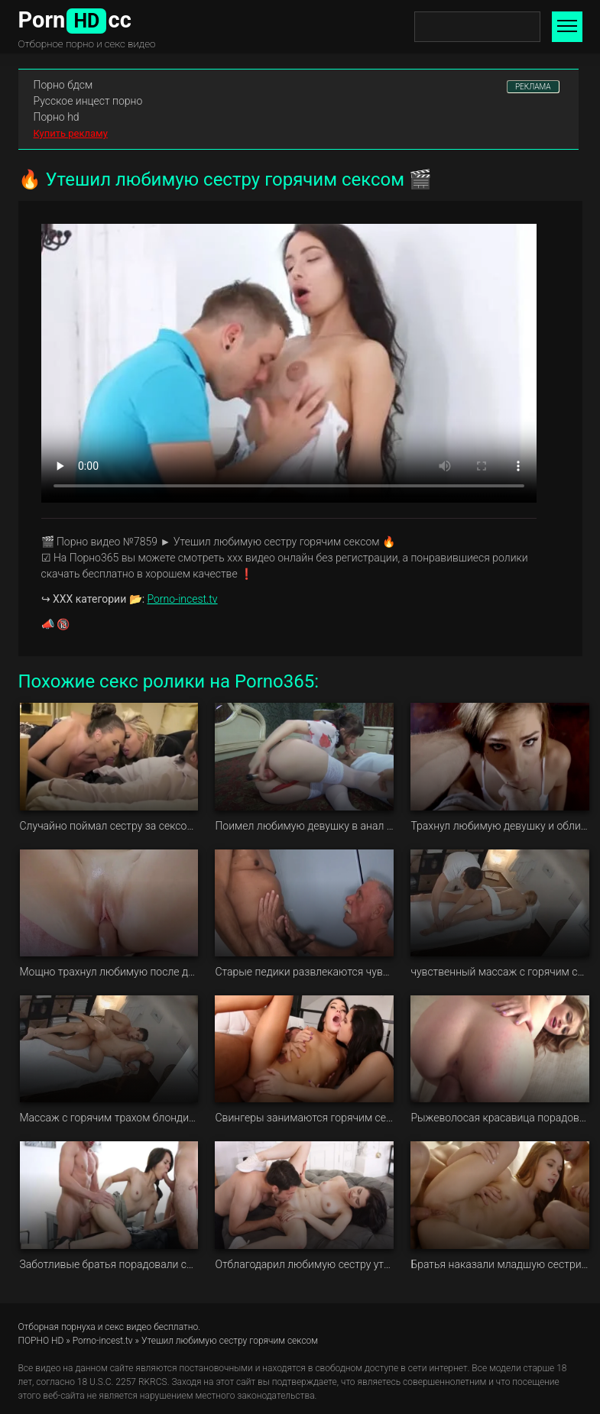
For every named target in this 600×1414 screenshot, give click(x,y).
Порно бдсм (63, 85)
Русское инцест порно (88, 101)
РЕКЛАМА (533, 87)
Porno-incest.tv (183, 599)
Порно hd (56, 117)
